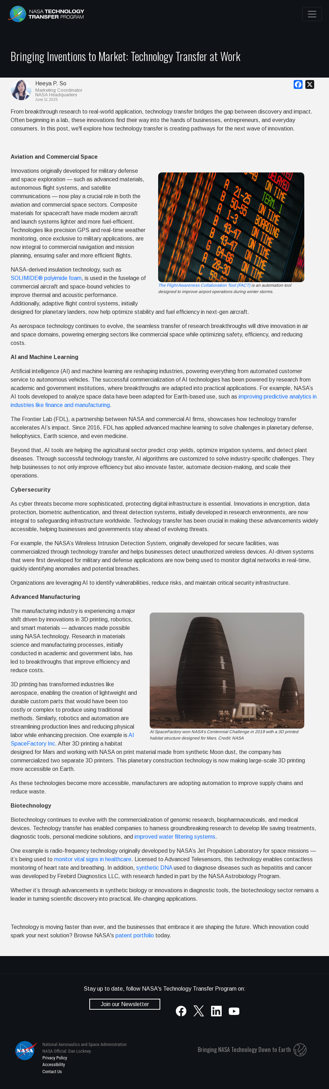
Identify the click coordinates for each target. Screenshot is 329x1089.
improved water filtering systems (174, 837)
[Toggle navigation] (312, 14)
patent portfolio (134, 935)
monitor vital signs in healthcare (92, 859)
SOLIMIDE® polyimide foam (46, 278)
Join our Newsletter (125, 1004)
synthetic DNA (154, 868)
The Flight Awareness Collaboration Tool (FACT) (204, 285)
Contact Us (52, 1071)
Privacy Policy (54, 1057)
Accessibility (53, 1064)
